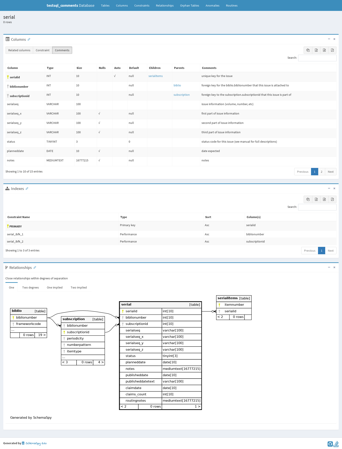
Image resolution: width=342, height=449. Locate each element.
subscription (182, 95)
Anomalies (212, 5)
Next (331, 172)
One (11, 287)
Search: (312, 58)
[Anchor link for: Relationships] (34, 267)
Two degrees (30, 287)
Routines (232, 5)
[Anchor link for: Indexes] (26, 188)
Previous (302, 172)
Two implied (79, 287)
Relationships (165, 5)
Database (70, 5)
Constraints (141, 5)
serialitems (156, 76)
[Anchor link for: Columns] (28, 39)
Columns (122, 5)
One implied (55, 287)
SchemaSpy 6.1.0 (34, 443)
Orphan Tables (189, 5)
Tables (107, 5)
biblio (177, 85)
